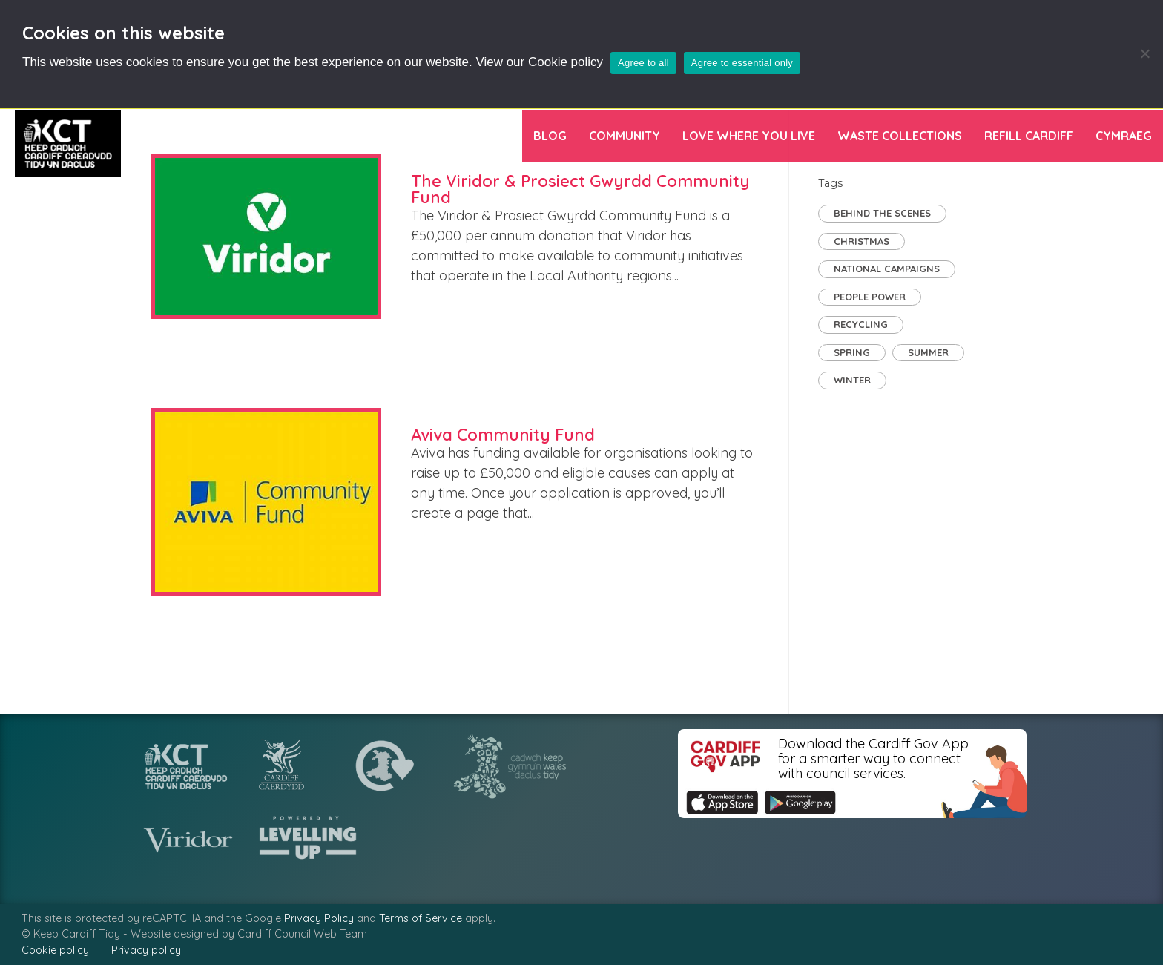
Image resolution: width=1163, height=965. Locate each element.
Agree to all (643, 62)
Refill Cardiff (1028, 135)
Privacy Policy (319, 918)
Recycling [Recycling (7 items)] (861, 324)
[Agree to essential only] (1144, 53)
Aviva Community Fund (503, 434)
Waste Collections (899, 135)
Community (624, 135)
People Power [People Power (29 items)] (870, 297)
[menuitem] (1123, 136)
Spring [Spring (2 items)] (852, 352)
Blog (550, 135)
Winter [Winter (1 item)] (852, 380)
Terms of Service (420, 918)
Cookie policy (565, 62)
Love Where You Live (748, 135)
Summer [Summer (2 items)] (928, 352)
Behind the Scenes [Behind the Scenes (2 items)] (882, 213)
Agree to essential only (742, 62)
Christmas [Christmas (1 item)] (861, 241)
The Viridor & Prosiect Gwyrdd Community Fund (580, 189)
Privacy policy (146, 950)
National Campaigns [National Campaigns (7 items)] (887, 268)
